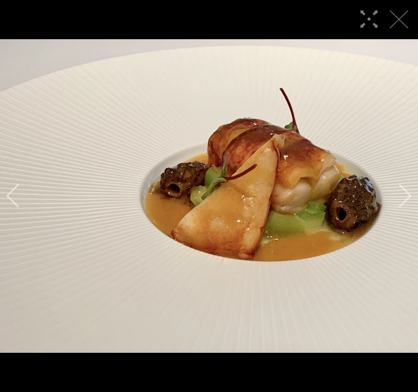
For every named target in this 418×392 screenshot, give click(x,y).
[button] (12, 196)
